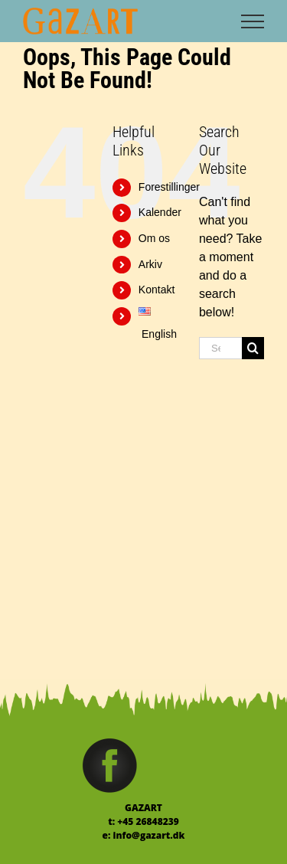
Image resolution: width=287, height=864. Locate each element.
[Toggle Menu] (253, 21)
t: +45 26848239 (143, 821)
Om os (154, 238)
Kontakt (156, 289)
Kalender (160, 212)
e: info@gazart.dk (144, 835)
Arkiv (150, 264)
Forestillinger (169, 187)
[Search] (253, 348)
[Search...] (220, 348)
